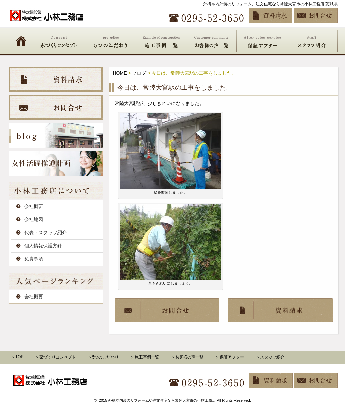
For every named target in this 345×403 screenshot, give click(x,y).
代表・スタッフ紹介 (45, 232)
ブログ (139, 73)
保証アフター (262, 41)
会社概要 (33, 206)
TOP (19, 356)
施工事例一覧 (160, 41)
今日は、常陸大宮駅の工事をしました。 (174, 87)
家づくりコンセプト (59, 41)
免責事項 (33, 258)
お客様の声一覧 (211, 41)
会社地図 (33, 219)
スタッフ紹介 (312, 41)
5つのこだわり (110, 41)
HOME (20, 41)
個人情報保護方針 (43, 245)
